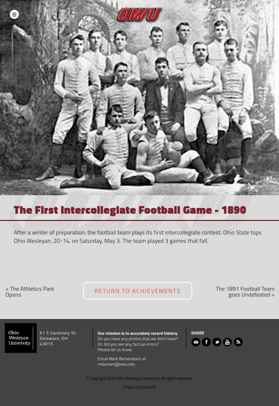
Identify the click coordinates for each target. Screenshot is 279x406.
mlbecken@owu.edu (116, 364)
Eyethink (148, 387)
